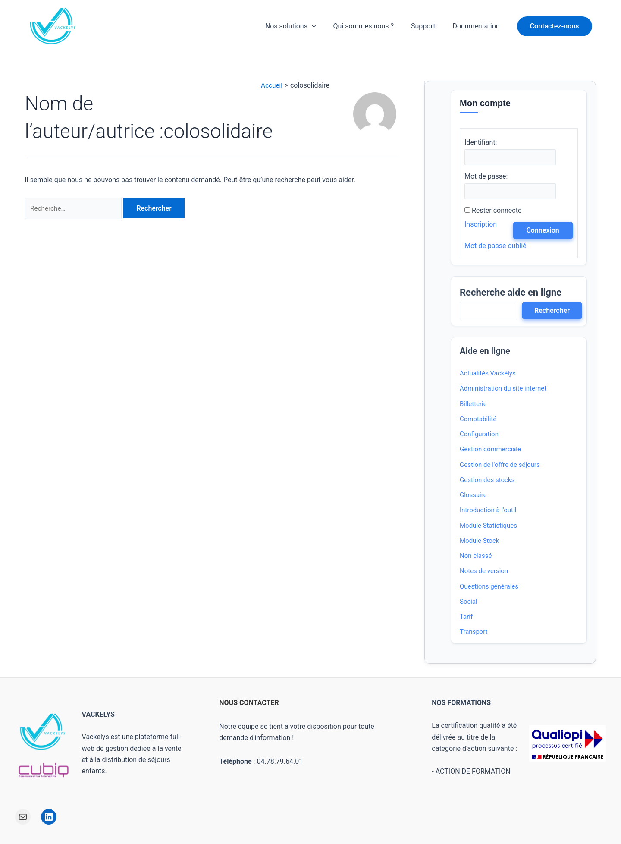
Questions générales (489, 587)
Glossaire (473, 496)
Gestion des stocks (487, 481)
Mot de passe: (486, 177)
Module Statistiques (488, 526)
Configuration (479, 435)
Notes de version (484, 572)
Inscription (480, 225)
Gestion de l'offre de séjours (500, 465)
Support (428, 26)
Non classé (476, 557)
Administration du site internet (503, 390)
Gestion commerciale (490, 450)
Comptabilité (478, 420)
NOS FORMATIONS (461, 703)
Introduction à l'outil (488, 511)
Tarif (466, 617)
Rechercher (552, 311)
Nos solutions (302, 26)
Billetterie (473, 405)
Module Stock (479, 541)
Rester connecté (496, 211)
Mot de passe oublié (495, 246)
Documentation (477, 26)
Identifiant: (480, 142)
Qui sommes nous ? (372, 26)
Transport (474, 633)
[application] (324, 26)
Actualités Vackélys (488, 374)
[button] (554, 26)
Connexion (542, 231)
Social (468, 602)
